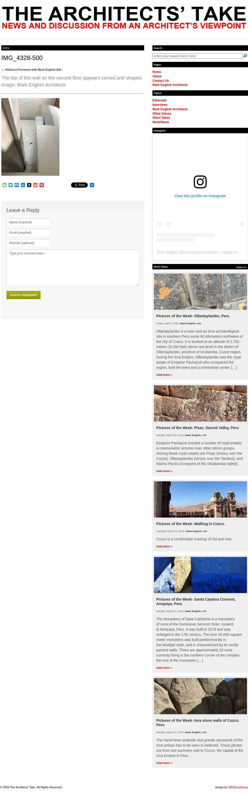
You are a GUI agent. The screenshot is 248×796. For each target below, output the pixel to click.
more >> (241, 267)
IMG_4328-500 (22, 57)
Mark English (167, 252)
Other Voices (161, 113)
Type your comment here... (72, 267)
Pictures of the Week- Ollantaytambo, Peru (192, 316)
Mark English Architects (170, 85)
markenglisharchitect (200, 252)
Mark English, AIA (190, 323)
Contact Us (160, 81)
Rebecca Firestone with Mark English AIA (33, 69)
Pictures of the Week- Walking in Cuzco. (190, 524)
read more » (164, 374)
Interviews (160, 105)
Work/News (160, 122)
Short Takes (161, 118)
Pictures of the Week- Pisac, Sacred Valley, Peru (197, 428)
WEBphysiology (238, 787)
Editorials (159, 100)
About (156, 76)
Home (156, 72)
